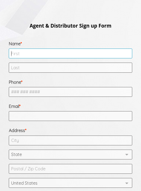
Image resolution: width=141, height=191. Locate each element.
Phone (15, 82)
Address (17, 130)
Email (14, 106)
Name (14, 43)
